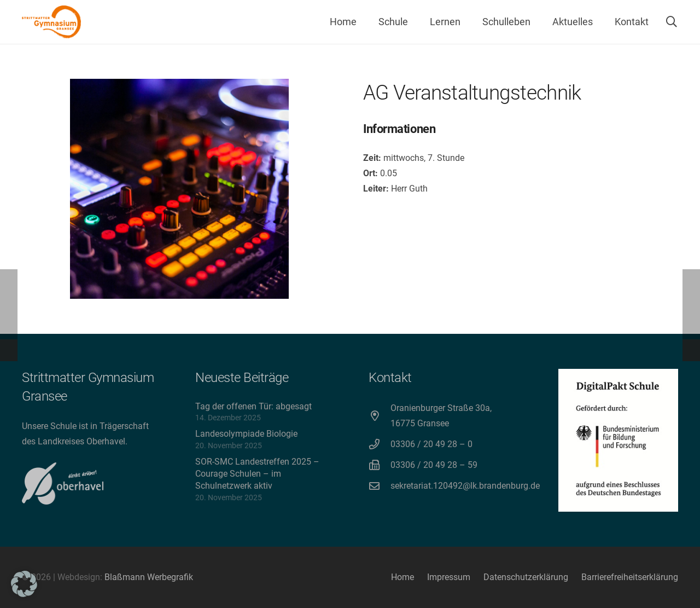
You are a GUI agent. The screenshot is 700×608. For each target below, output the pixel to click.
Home (402, 577)
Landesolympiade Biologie (246, 434)
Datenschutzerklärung (525, 577)
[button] (672, 22)
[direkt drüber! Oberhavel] (62, 483)
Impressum (448, 577)
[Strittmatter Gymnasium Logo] (51, 21)
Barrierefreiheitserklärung (629, 577)
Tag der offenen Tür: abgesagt (253, 406)
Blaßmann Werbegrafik (148, 577)
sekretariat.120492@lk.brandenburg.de (465, 485)
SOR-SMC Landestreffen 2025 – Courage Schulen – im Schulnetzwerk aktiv (257, 473)
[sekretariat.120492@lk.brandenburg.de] (379, 485)
